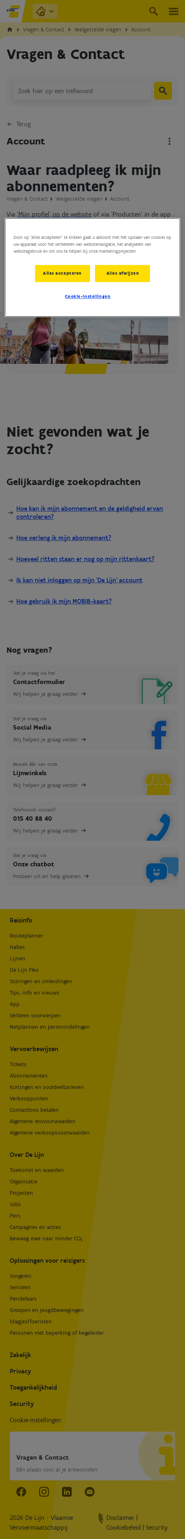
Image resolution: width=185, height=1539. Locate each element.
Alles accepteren (61, 273)
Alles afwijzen (122, 273)
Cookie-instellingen (87, 296)
